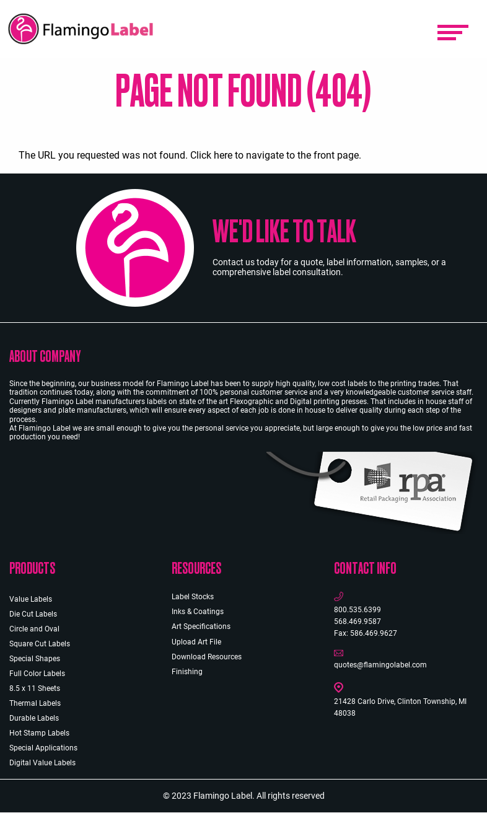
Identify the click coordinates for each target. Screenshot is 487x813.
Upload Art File (196, 642)
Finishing (187, 671)
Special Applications (43, 748)
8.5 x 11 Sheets (34, 688)
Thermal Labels (35, 703)
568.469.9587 (357, 621)
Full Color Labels (37, 673)
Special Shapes (34, 658)
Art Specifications (201, 626)
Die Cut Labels (33, 614)
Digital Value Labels (42, 762)
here (223, 155)
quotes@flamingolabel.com (380, 665)
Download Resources (207, 657)
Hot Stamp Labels (39, 733)
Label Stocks (193, 596)
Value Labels (30, 599)
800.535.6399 (357, 609)
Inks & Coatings (198, 611)
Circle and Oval (34, 629)
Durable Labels (34, 718)
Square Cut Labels (39, 643)
